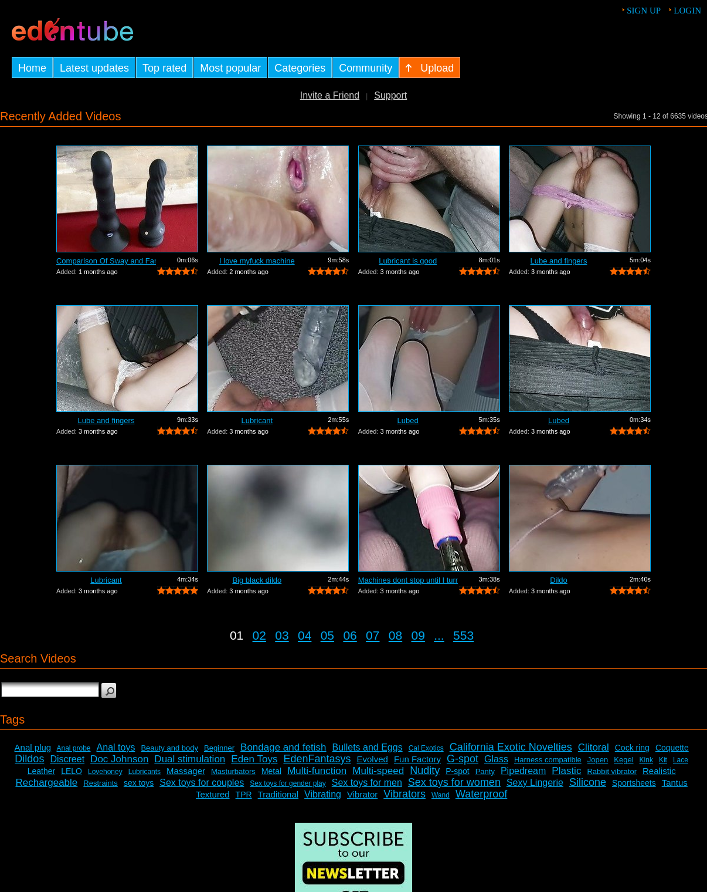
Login (687, 10)
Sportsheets (634, 783)
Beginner (219, 748)
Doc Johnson (119, 759)
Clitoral (593, 747)
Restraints (100, 783)
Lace (680, 760)
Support (390, 95)
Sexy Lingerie (535, 783)
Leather (41, 771)
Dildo (558, 580)
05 (327, 635)
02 (259, 635)
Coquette (672, 747)
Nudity (425, 770)
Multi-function (316, 770)
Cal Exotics (426, 748)
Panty (485, 771)
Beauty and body (169, 748)
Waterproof (481, 794)
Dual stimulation (189, 759)
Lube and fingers (559, 260)
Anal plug (33, 747)
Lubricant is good (408, 260)
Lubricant (257, 420)
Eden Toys (254, 759)
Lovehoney (105, 772)
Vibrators (404, 794)
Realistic (659, 771)
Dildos (29, 759)
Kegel (623, 759)
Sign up (644, 10)
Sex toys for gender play (287, 783)
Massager (185, 771)
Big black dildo (256, 580)
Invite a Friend (329, 95)
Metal (271, 771)
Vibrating (322, 794)
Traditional (278, 794)
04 (304, 635)
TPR (244, 794)
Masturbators (233, 771)
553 (463, 635)
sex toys (139, 783)
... (439, 635)
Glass (496, 759)
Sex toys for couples (201, 783)
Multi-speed (378, 770)
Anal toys (116, 747)
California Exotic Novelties (511, 747)
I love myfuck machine (257, 260)
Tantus (675, 783)
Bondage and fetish (283, 747)
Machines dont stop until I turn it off (408, 580)
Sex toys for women (454, 782)
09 (418, 635)
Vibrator (362, 794)
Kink (646, 760)
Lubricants (144, 772)
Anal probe (74, 748)
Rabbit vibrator (612, 771)
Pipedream (523, 771)
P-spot (457, 771)
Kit (663, 760)
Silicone (587, 782)
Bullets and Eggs (367, 747)
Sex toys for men (367, 783)
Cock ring (632, 747)
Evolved (372, 759)
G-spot (462, 759)
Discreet (67, 759)
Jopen (597, 759)
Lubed (408, 420)
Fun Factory (417, 759)
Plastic (566, 770)
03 (281, 635)
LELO (71, 771)
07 (372, 635)
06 (349, 635)
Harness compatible (548, 759)
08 (395, 635)
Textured (213, 794)
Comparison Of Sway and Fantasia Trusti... (106, 260)
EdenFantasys (317, 759)
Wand (440, 795)
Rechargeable (46, 782)
